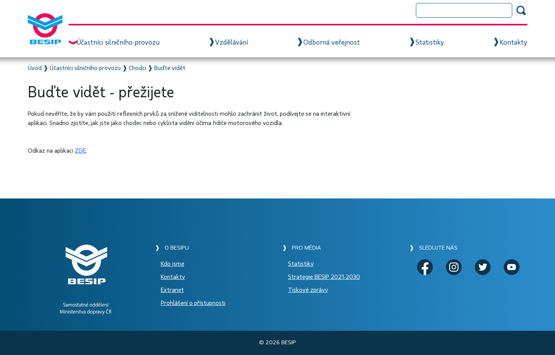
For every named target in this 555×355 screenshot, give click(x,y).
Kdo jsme (172, 264)
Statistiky (429, 42)
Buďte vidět (169, 68)
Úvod (35, 68)
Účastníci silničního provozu (118, 42)
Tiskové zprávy (308, 290)
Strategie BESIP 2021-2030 (324, 277)
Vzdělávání (231, 42)
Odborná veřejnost (331, 42)
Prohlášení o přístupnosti (193, 303)
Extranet (172, 290)
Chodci (137, 68)
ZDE (80, 151)
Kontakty (513, 42)
